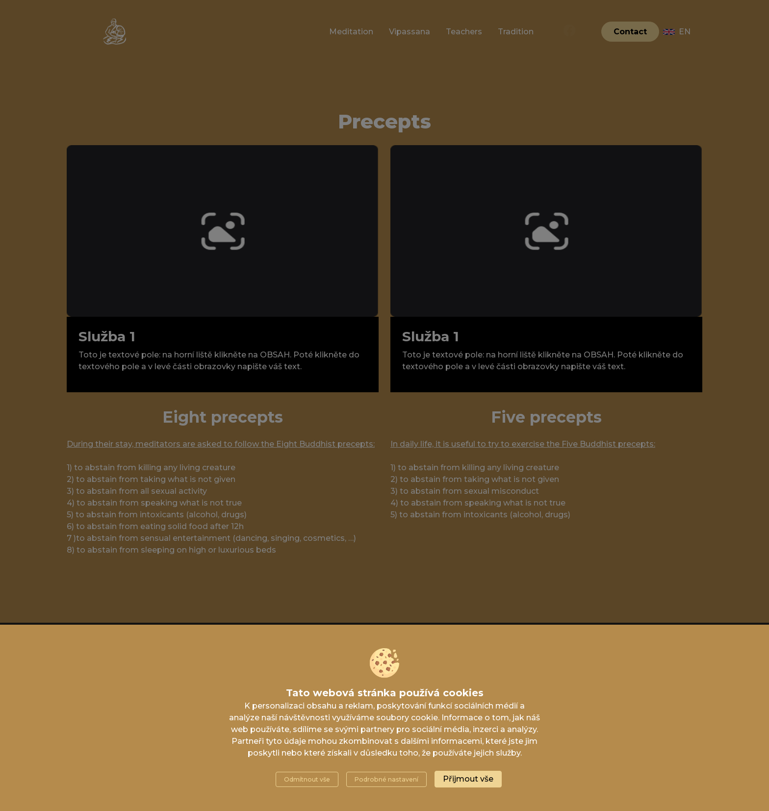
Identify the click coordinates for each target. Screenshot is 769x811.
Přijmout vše (468, 779)
